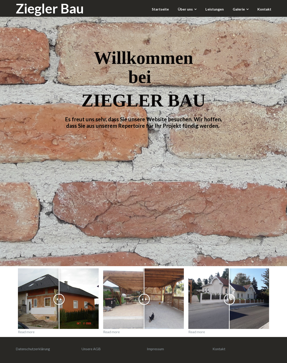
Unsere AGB (91, 349)
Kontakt (264, 9)
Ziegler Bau (50, 8)
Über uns (185, 9)
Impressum (155, 349)
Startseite (160, 9)
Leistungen (214, 9)
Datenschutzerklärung (33, 349)
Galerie (239, 9)
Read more (26, 332)
